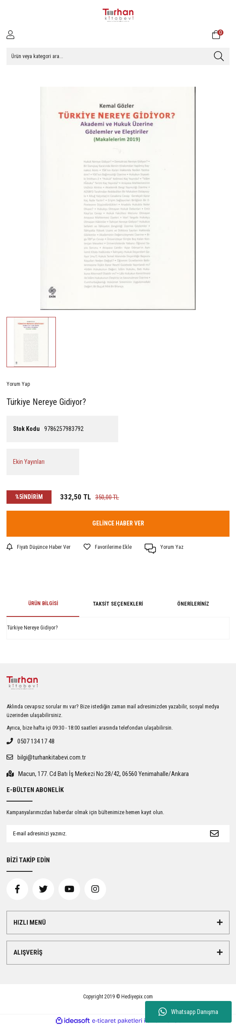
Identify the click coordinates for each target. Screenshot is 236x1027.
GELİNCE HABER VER (118, 523)
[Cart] (221, 34)
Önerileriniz (193, 604)
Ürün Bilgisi (43, 603)
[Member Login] (10, 34)
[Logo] (118, 15)
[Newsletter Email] (102, 833)
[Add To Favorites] (108, 547)
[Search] (118, 56)
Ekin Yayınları (29, 461)
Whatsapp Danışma (188, 1012)
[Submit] (214, 833)
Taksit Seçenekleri (118, 604)
